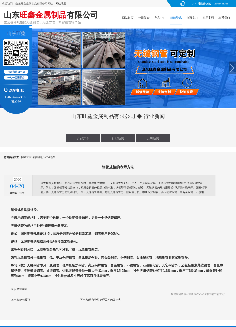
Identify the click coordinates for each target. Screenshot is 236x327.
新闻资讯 (176, 17)
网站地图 (61, 3)
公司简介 (144, 17)
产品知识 (83, 138)
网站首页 (128, 17)
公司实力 (192, 17)
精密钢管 (22, 289)
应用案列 (208, 17)
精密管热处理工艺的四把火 (105, 299)
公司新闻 (153, 138)
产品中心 (160, 17)
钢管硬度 (25, 299)
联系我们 (224, 17)
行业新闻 (118, 138)
